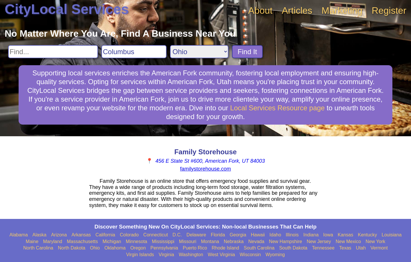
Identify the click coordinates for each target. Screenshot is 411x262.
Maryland (52, 241)
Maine (32, 241)
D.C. (177, 234)
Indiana (311, 234)
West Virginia (221, 254)
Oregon (138, 247)
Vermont (379, 247)
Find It (247, 52)
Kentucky (367, 234)
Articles (297, 10)
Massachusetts (82, 241)
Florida (218, 234)
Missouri (187, 241)
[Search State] (199, 51)
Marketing (341, 10)
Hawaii (258, 234)
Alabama (18, 234)
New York (375, 241)
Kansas (345, 234)
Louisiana (392, 234)
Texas (345, 247)
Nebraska (234, 241)
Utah (361, 247)
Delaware (196, 234)
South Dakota (293, 247)
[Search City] (134, 51)
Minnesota (136, 241)
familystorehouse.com (205, 169)
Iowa (328, 234)
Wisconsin (250, 254)
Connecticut (155, 234)
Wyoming (275, 254)
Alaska (40, 234)
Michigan (112, 241)
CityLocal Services (67, 9)
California (105, 234)
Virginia (166, 254)
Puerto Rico (195, 247)
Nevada (256, 241)
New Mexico (348, 241)
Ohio (95, 247)
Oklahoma (115, 247)
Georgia (238, 234)
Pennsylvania (164, 247)
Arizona (59, 234)
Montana (210, 241)
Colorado (129, 234)
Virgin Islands (140, 254)
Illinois (292, 234)
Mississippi (163, 241)
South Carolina (259, 247)
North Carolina (38, 247)
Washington (191, 254)
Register (389, 10)
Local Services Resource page (277, 108)
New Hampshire (285, 241)
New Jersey (319, 241)
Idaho (275, 234)
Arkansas (81, 234)
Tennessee (323, 247)
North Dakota (71, 247)
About (260, 10)
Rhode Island (225, 247)
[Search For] (53, 51)
